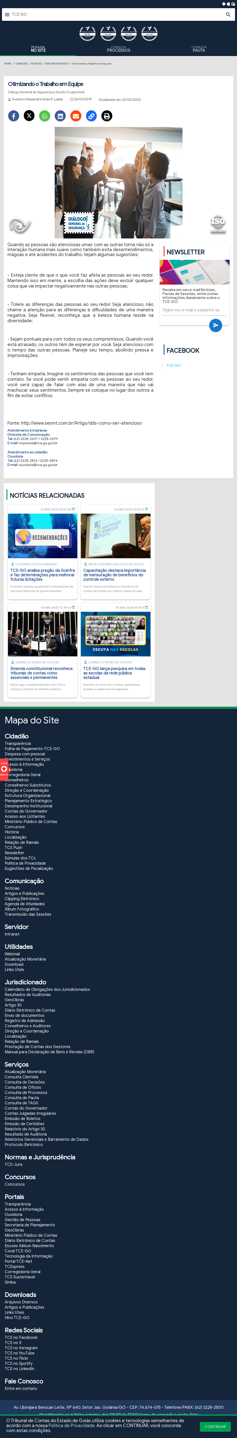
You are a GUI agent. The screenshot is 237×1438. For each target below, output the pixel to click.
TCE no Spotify (18, 1364)
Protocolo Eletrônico (24, 1145)
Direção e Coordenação (27, 791)
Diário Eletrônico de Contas (30, 1011)
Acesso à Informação (24, 765)
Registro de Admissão (25, 1021)
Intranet (12, 935)
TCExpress (15, 1267)
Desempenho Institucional (28, 807)
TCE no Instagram (21, 1349)
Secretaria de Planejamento (30, 1226)
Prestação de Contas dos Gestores (37, 1047)
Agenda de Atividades (25, 905)
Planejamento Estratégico (28, 801)
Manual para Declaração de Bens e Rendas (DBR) (49, 1053)
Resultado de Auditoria (26, 1135)
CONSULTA (118, 49)
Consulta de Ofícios (23, 1088)
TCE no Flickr (17, 1359)
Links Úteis (14, 970)
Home (7, 63)
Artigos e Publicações (24, 894)
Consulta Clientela (21, 1078)
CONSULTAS (21, 63)
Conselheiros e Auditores (28, 1027)
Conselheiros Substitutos (28, 786)
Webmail (12, 955)
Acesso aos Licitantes (25, 817)
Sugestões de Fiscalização (29, 869)
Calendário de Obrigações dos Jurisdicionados (47, 990)
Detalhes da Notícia (56, 63)
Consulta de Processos (26, 1093)
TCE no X (13, 1343)
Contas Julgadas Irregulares (30, 1114)
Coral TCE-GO (18, 1252)
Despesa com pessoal (25, 755)
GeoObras (14, 1000)
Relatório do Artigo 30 (25, 1130)
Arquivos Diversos (21, 1303)
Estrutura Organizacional (27, 796)
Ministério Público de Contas (31, 822)
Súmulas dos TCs (20, 859)
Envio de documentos (24, 1016)
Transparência (18, 744)
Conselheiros (17, 781)
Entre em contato (21, 1389)
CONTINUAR (215, 1427)
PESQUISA (38, 49)
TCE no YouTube (19, 1354)
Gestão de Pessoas (22, 1220)
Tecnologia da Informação (29, 1257)
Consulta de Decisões (25, 1083)
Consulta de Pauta (22, 1098)
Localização (16, 838)
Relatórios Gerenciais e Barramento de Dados (47, 1140)
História (12, 833)
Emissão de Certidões (24, 1124)
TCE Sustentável (20, 1278)
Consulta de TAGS (21, 1104)
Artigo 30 (13, 1006)
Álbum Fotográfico (22, 910)
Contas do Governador (26, 812)
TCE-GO (174, 366)
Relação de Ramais (22, 843)
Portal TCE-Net (18, 1262)
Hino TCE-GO (17, 1318)
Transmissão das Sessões (28, 915)
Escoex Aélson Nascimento (29, 1246)
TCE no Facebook (21, 1338)
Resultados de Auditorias (28, 995)
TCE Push (13, 848)
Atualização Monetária (25, 960)
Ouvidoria (13, 770)
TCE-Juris (14, 1165)
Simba (10, 1283)
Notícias (36, 63)
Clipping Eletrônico (22, 899)
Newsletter (14, 853)
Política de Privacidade (72, 1425)
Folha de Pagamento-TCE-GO (32, 749)
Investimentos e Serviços (27, 760)
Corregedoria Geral (22, 775)
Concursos (15, 827)
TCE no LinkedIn (19, 1369)
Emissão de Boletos (22, 1119)
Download (14, 965)
